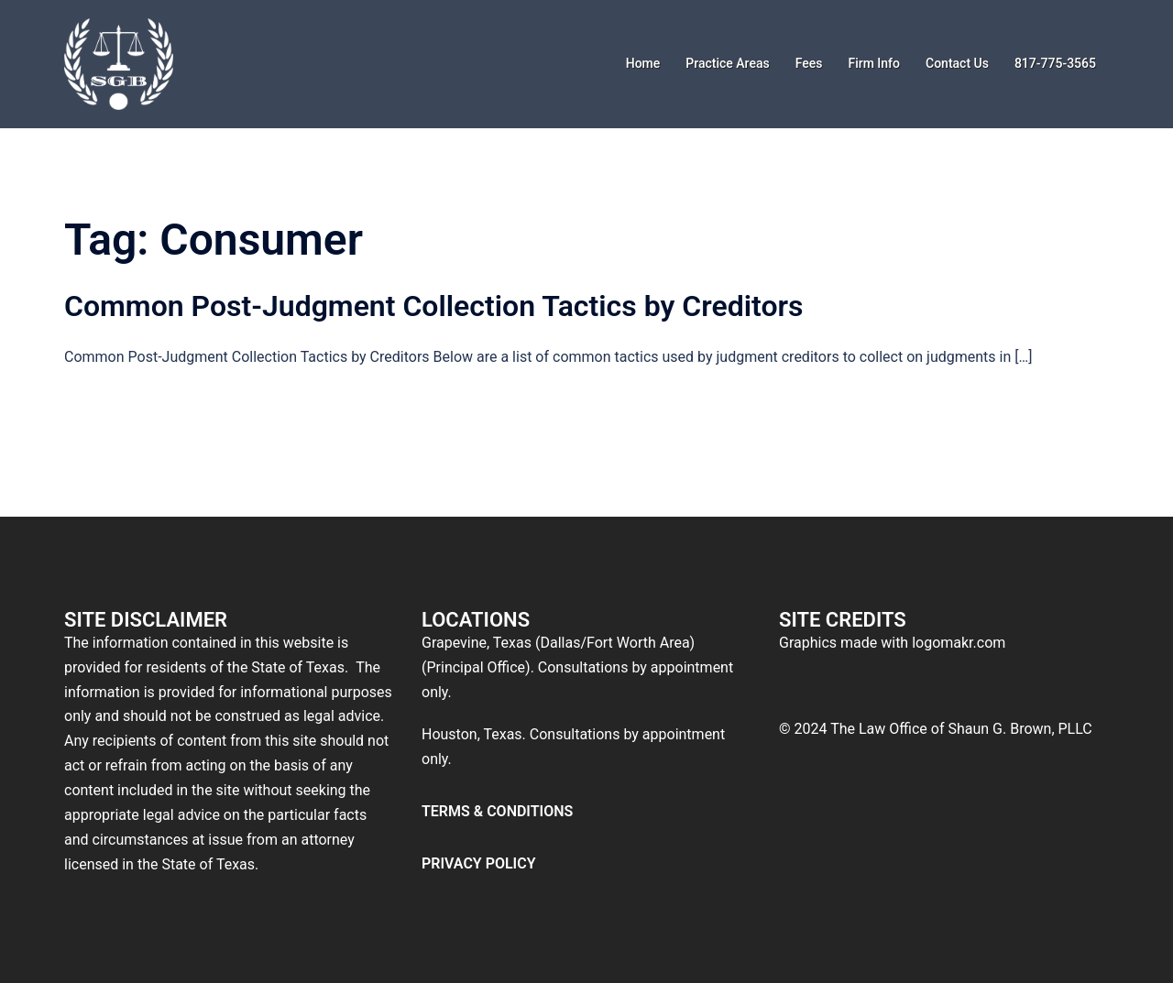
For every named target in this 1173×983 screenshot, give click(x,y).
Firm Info (874, 63)
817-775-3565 (1055, 63)
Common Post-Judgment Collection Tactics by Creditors (434, 306)
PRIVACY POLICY (479, 863)
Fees (809, 63)
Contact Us (957, 63)
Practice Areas (727, 63)
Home (643, 63)
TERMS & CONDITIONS (497, 811)
